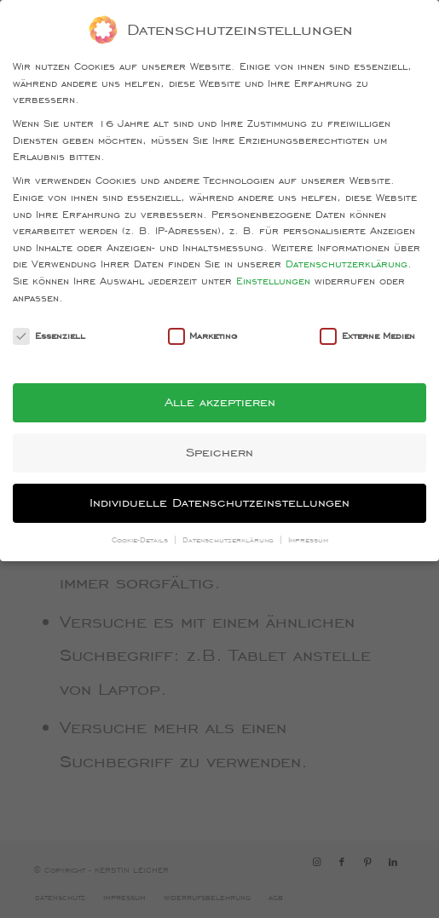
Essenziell (49, 336)
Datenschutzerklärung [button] (229, 539)
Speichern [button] (219, 452)
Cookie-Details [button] (141, 539)
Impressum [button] (308, 539)
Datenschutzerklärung (346, 263)
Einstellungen (273, 280)
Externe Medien (367, 336)
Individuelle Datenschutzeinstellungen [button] (219, 502)
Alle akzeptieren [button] (220, 402)
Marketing (203, 336)
